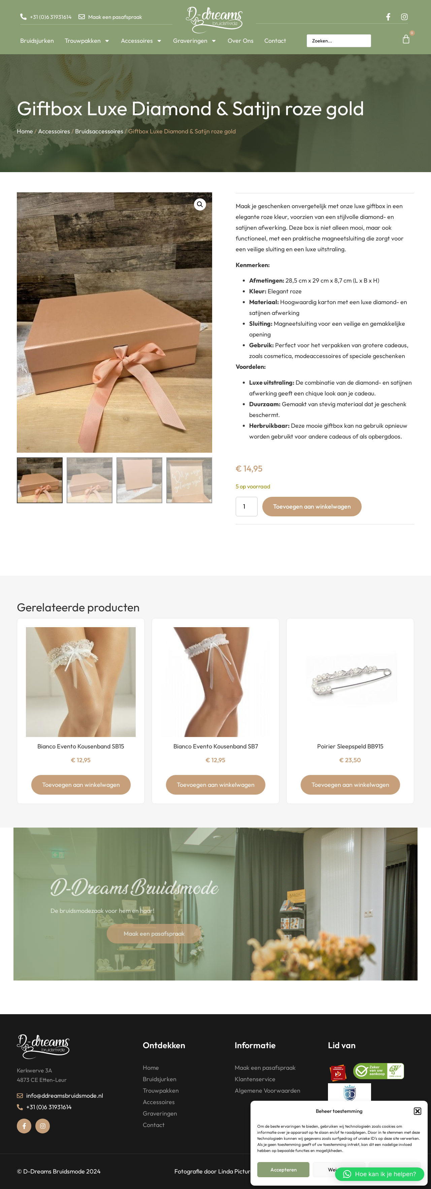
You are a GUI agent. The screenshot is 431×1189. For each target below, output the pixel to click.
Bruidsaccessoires (99, 132)
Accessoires (141, 40)
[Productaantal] (247, 506)
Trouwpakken (87, 40)
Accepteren (283, 1169)
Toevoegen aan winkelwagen (312, 506)
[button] (417, 1111)
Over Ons (241, 40)
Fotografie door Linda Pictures (215, 1171)
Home (25, 132)
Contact (275, 40)
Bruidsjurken (37, 40)
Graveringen (195, 40)
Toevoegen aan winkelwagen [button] (81, 785)
